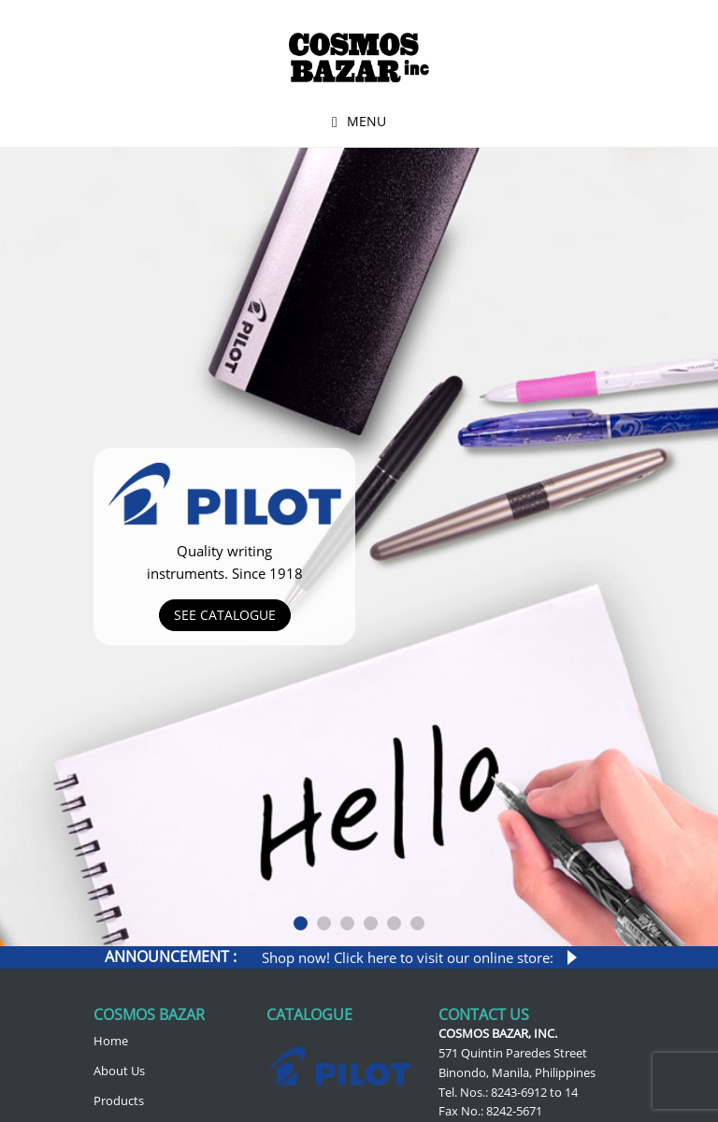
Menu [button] (366, 121)
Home (110, 1040)
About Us (119, 1070)
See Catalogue (225, 615)
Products (118, 1100)
